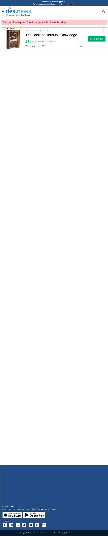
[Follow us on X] (17, 525)
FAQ (54, 509)
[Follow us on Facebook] (4, 525)
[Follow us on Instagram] (11, 525)
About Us (6, 509)
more (81, 46)
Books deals (52, 22)
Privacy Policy (58, 533)
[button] (43, 39)
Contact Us (19, 509)
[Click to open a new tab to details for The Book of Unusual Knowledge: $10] (13, 39)
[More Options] (103, 30)
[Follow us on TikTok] (24, 525)
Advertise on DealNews (38, 509)
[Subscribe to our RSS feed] (43, 525)
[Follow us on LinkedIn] (37, 525)
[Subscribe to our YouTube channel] (30, 525)
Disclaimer (69, 533)
